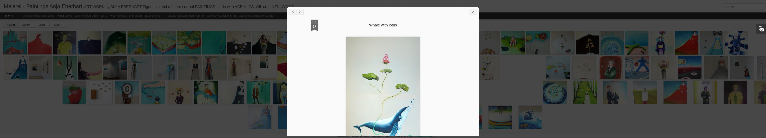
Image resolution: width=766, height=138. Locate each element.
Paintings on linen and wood (37, 15)
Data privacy (152, 15)
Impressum (135, 15)
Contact (122, 15)
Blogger (410, 136)
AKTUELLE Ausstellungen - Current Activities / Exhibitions (197, 15)
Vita (112, 15)
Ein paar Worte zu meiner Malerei (254, 15)
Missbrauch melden (424, 136)
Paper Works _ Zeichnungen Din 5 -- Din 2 (82, 15)
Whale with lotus (383, 25)
